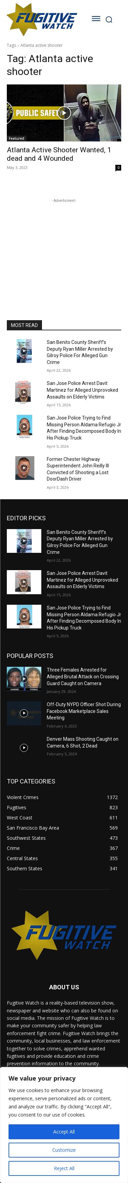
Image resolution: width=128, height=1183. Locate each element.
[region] (64, 1125)
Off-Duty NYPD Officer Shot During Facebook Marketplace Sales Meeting (84, 711)
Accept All (64, 1131)
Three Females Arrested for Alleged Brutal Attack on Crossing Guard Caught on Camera (83, 676)
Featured (16, 138)
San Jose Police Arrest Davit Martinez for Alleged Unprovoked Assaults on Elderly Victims (82, 390)
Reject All (64, 1168)
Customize (64, 1150)
